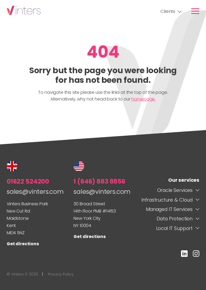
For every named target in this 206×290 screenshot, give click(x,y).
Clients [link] (167, 11)
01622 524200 (28, 181)
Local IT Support (174, 228)
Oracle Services (175, 190)
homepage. (143, 99)
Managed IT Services (169, 209)
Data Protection (175, 218)
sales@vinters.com (35, 191)
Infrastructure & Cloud (167, 200)
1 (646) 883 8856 (99, 181)
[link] (195, 11)
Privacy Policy (61, 274)
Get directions (23, 244)
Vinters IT (24, 10)
